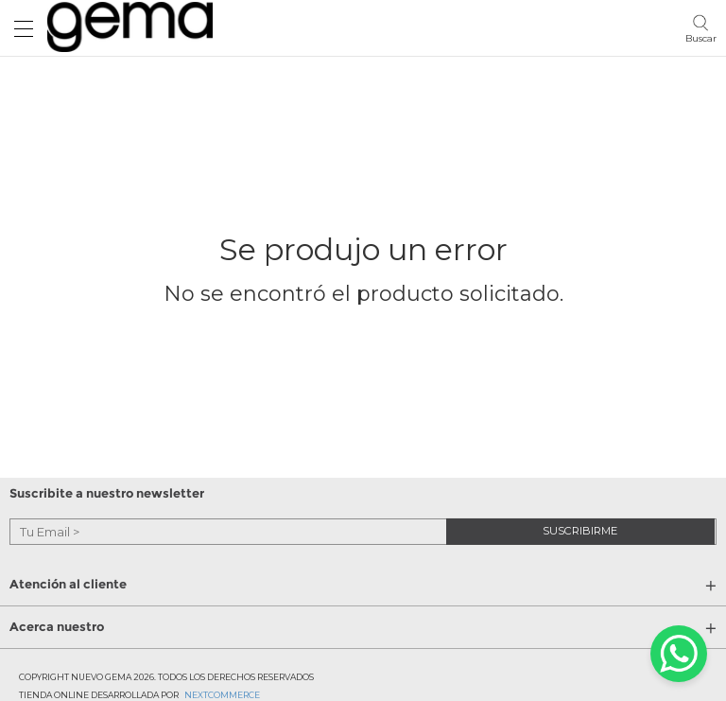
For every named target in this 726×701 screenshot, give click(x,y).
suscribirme (580, 530)
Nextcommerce (222, 695)
